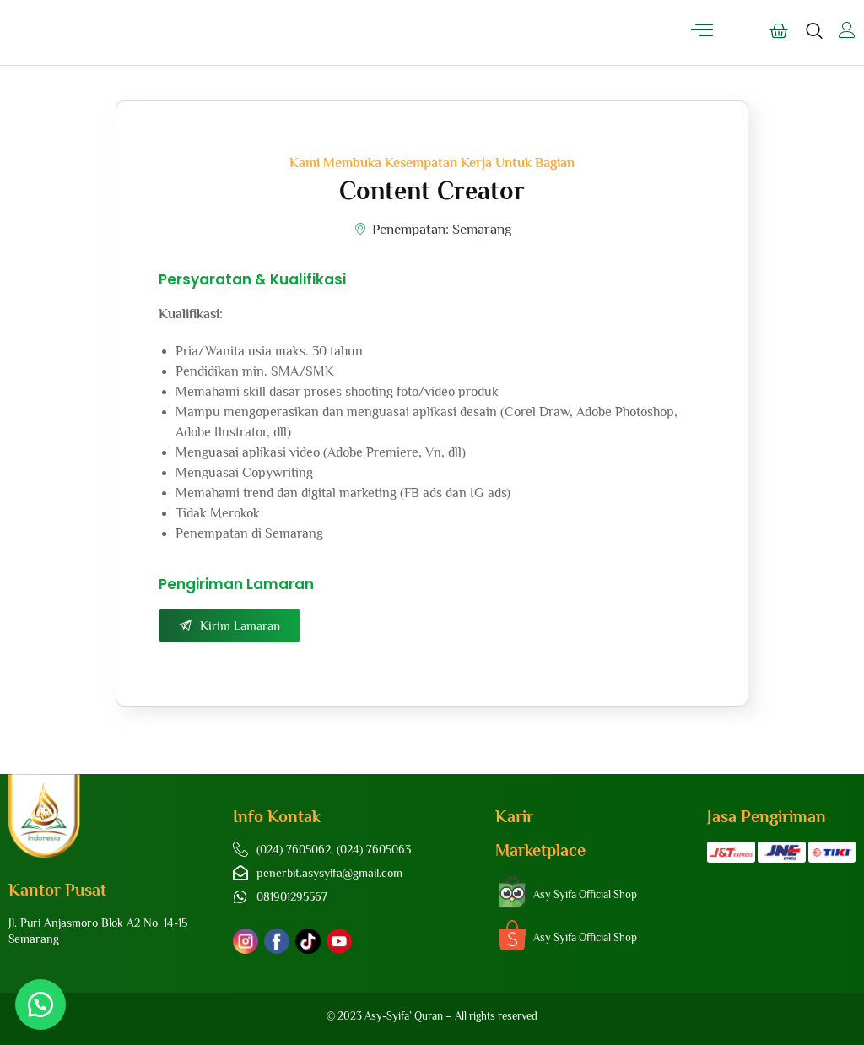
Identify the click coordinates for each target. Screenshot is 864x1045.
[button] (42, 1002)
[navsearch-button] (814, 39)
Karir (514, 816)
